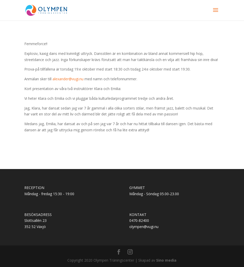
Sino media (166, 260)
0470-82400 (139, 220)
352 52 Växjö (35, 226)
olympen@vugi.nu (143, 226)
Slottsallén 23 (35, 220)
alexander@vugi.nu (67, 78)
